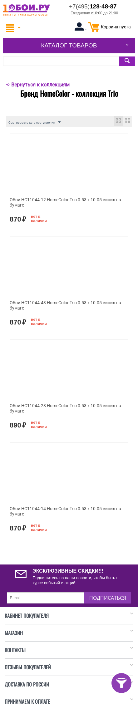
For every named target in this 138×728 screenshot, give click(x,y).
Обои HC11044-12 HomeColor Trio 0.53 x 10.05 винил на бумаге (65, 202)
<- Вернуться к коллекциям (38, 85)
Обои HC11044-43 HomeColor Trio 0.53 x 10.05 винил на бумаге (65, 305)
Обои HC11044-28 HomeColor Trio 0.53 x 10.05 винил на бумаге (65, 408)
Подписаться (107, 597)
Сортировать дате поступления (34, 122)
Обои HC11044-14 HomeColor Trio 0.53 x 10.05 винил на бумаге (65, 511)
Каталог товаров (69, 45)
